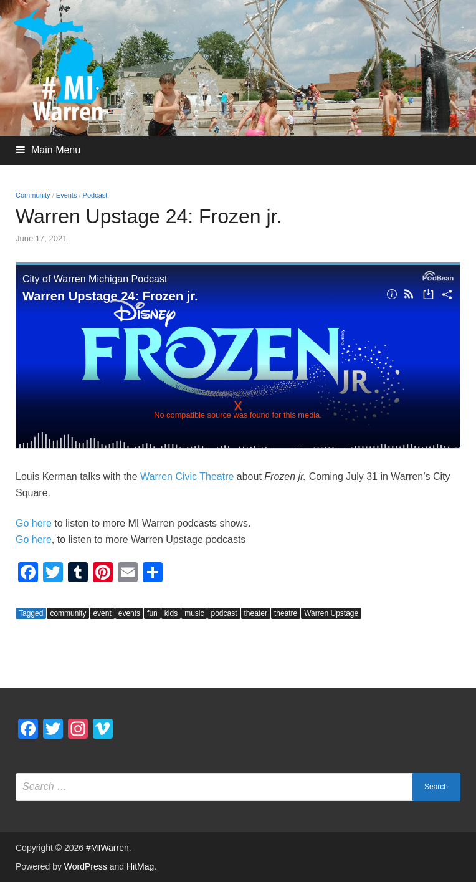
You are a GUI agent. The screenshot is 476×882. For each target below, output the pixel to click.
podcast (224, 613)
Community (33, 195)
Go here (34, 523)
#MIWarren (107, 848)
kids (171, 613)
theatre (285, 613)
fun (152, 613)
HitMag (140, 866)
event (102, 613)
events (129, 613)
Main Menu (55, 150)
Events (66, 195)
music (194, 613)
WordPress (85, 866)
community (68, 613)
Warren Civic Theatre (187, 476)
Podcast (95, 195)
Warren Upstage (331, 613)
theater (255, 613)
